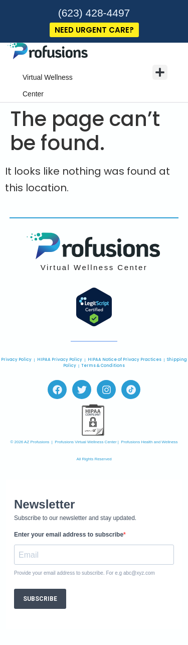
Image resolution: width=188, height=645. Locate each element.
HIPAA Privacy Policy (59, 359)
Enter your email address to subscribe (68, 535)
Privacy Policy (16, 359)
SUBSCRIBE (40, 598)
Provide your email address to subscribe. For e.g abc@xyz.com (84, 573)
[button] (159, 72)
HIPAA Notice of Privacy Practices (124, 359)
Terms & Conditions (103, 365)
